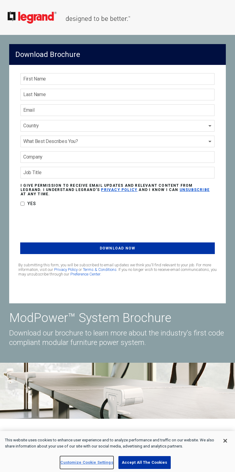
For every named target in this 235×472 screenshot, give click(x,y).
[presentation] (66, 226)
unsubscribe (195, 190)
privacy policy (119, 190)
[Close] (225, 441)
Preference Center (85, 274)
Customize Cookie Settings (86, 462)
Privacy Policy (66, 269)
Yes (32, 203)
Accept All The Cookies (144, 462)
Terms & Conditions (100, 269)
